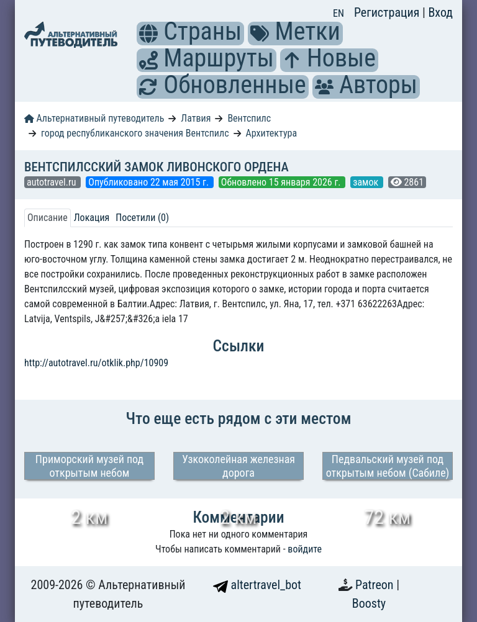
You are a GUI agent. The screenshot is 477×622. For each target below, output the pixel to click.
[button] (148, 33)
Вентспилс (249, 118)
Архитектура (271, 133)
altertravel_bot (257, 584)
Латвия (196, 118)
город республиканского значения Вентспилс (135, 133)
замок (367, 182)
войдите (305, 549)
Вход (440, 12)
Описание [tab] (47, 217)
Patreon (375, 584)
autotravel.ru (52, 182)
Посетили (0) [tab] (142, 217)
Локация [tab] (92, 217)
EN (338, 13)
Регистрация (388, 12)
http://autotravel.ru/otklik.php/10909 (96, 363)
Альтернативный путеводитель (94, 118)
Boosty (369, 603)
